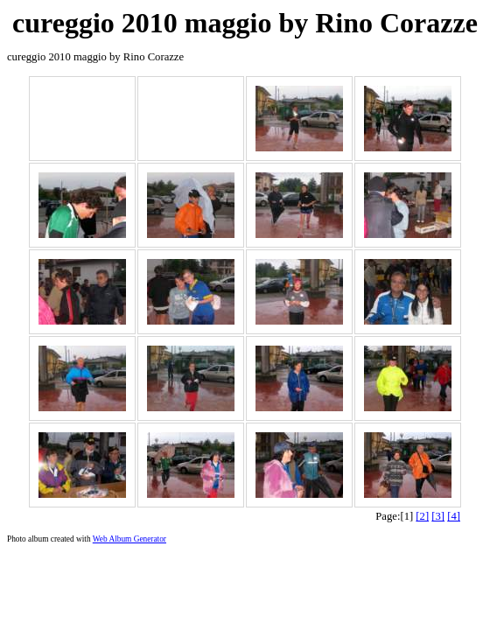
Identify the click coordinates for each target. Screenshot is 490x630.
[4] (453, 516)
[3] (437, 516)
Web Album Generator (129, 539)
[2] (422, 516)
